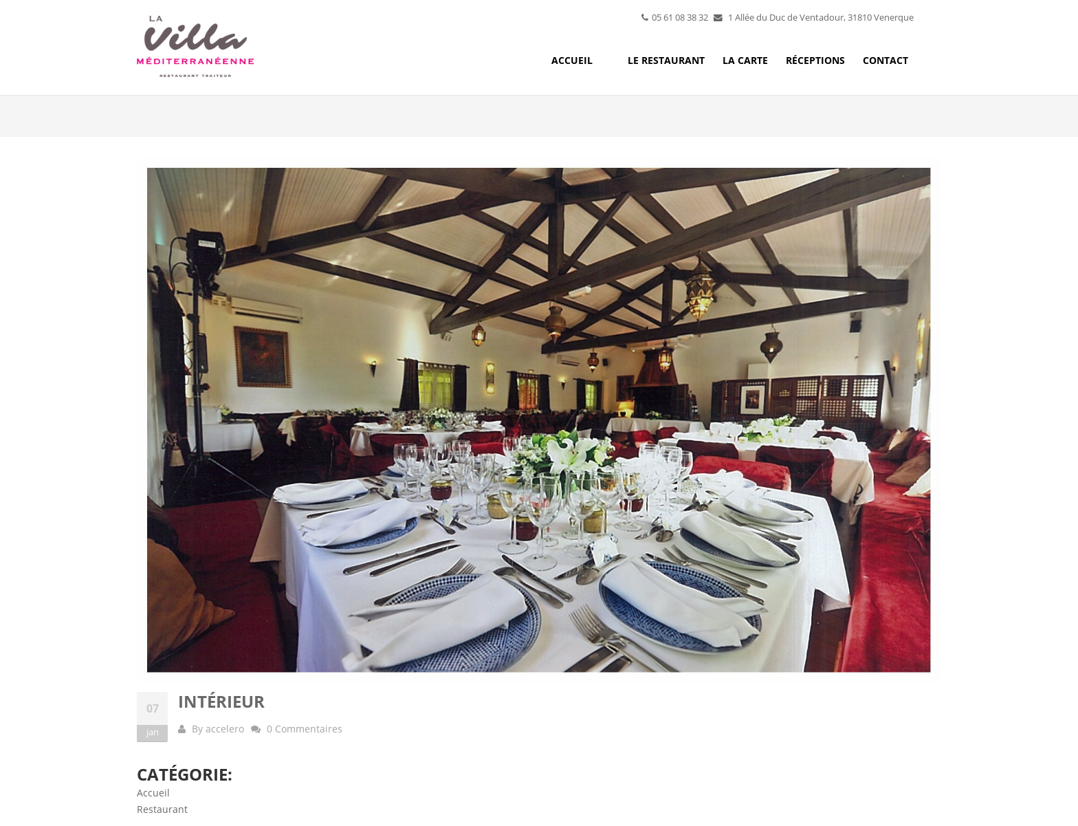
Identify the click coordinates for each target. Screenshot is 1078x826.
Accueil (572, 60)
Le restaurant (666, 60)
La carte (745, 60)
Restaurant (162, 809)
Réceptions (815, 60)
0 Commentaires (304, 728)
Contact (885, 60)
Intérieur (221, 701)
